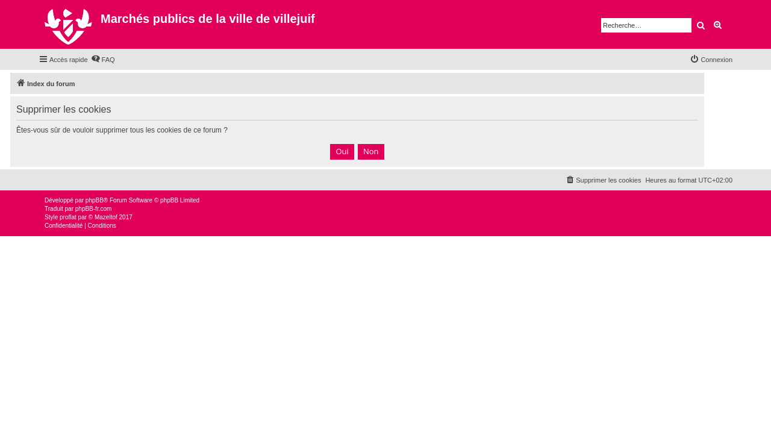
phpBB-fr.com (93, 208)
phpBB (95, 200)
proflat (68, 217)
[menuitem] (103, 59)
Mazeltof (106, 217)
